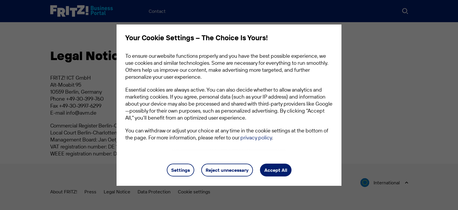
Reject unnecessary (227, 170)
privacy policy (256, 137)
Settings (180, 170)
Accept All (275, 170)
